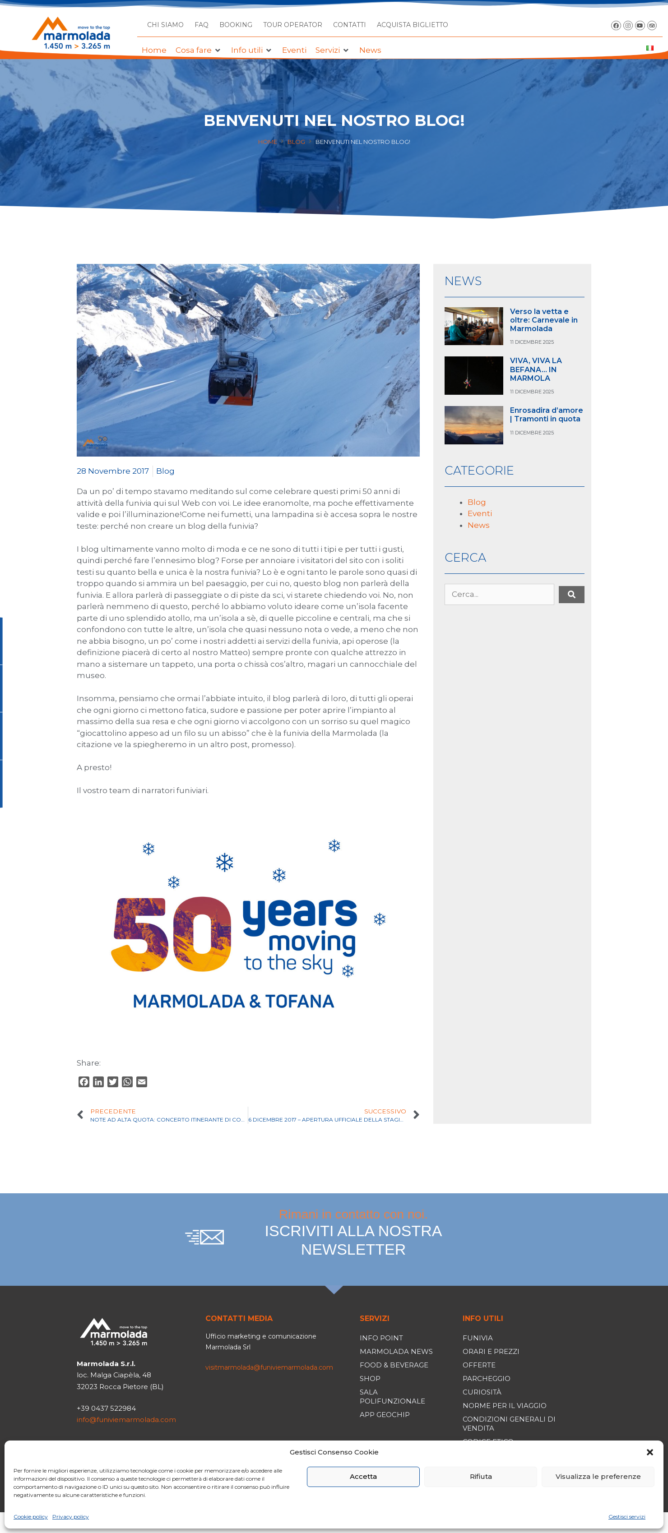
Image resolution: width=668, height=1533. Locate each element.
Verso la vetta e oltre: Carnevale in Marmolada (544, 320)
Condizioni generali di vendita (509, 1423)
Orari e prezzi (491, 1351)
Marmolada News (396, 1351)
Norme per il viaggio (505, 1405)
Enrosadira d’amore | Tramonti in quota (546, 414)
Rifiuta (481, 1476)
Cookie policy (31, 1516)
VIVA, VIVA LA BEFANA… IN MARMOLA (536, 369)
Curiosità (482, 1392)
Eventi (480, 513)
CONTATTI (349, 25)
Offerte (479, 1365)
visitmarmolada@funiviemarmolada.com (269, 1367)
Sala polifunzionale (392, 1396)
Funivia (478, 1338)
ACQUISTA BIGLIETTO (412, 25)
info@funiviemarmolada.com (126, 1419)
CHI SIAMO (165, 25)
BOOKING (235, 25)
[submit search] (571, 594)
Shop (370, 1378)
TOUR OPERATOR (292, 25)
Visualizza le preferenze (598, 1476)
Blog (296, 141)
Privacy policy (70, 1516)
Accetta (363, 1476)
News (479, 525)
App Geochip (385, 1414)
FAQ (202, 25)
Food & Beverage (394, 1365)
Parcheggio (486, 1378)
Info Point (381, 1338)
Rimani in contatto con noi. (353, 1233)
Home (267, 141)
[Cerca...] (499, 594)
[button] (649, 1452)
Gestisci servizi (626, 1516)
